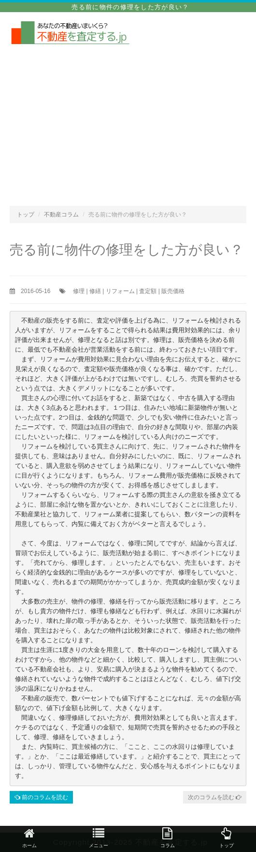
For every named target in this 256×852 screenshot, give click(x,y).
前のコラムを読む (41, 797)
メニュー (98, 837)
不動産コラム (61, 214)
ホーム (29, 837)
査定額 (147, 291)
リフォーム (120, 291)
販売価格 (173, 291)
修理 (79, 291)
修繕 (95, 291)
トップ (25, 214)
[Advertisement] (128, 118)
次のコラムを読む (215, 797)
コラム (167, 837)
